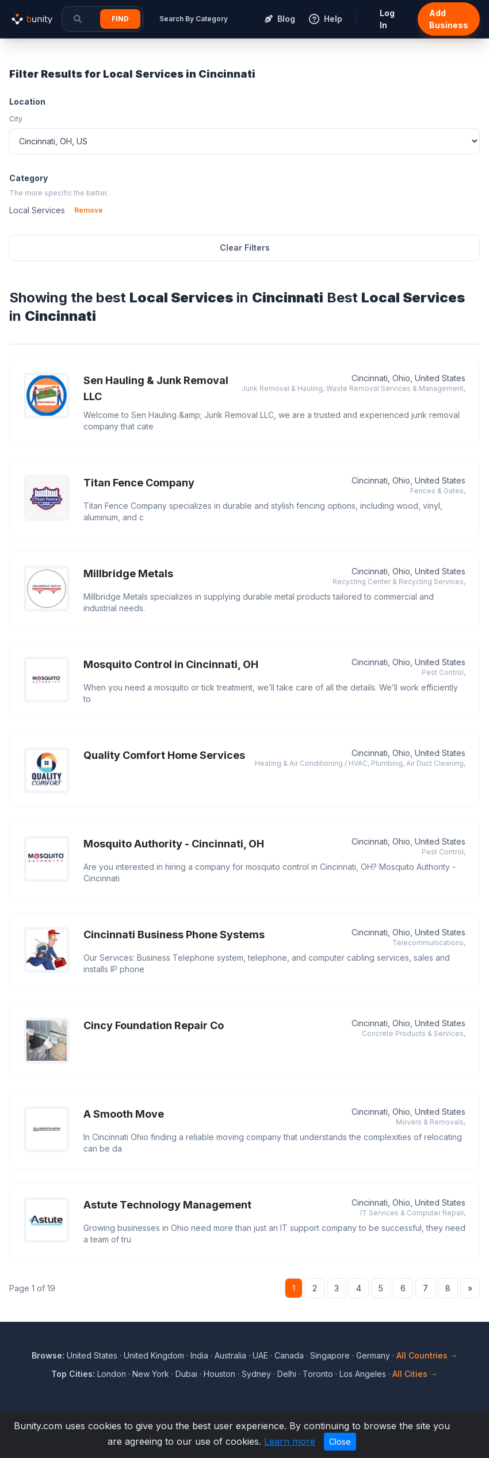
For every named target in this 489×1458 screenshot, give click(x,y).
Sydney (256, 1374)
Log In (387, 19)
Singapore (330, 1355)
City (15, 118)
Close (340, 1442)
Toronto (318, 1374)
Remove (88, 210)
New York (150, 1374)
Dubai (186, 1374)
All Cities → (415, 1374)
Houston (219, 1374)
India (199, 1355)
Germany (373, 1355)
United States (92, 1355)
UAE (260, 1355)
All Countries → (427, 1355)
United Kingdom (154, 1355)
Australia (230, 1355)
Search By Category (193, 18)
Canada (289, 1355)
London (111, 1374)
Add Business (448, 19)
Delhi (286, 1374)
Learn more (289, 1441)
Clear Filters (245, 247)
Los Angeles (362, 1374)
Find (120, 18)
